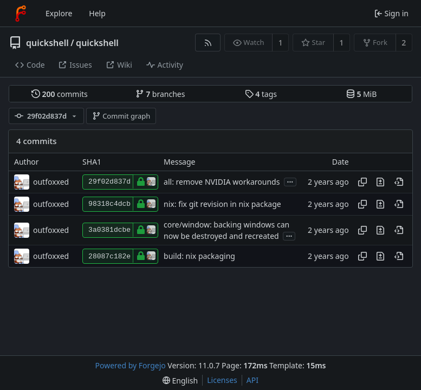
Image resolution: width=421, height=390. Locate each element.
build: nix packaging (199, 256)
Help (97, 13)
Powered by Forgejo (130, 365)
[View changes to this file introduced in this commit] (380, 182)
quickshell (47, 42)
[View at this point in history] (399, 182)
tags (261, 94)
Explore (59, 13)
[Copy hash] (362, 182)
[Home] (20, 13)
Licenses (222, 380)
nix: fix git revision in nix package (222, 204)
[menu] (180, 380)
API (252, 380)
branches (160, 94)
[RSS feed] (208, 42)
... (290, 181)
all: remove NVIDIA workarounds (222, 182)
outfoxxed (51, 182)
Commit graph (121, 116)
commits (59, 94)
